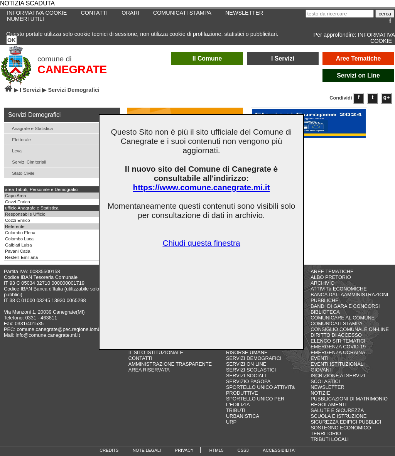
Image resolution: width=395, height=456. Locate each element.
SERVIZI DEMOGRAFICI (253, 358)
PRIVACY (184, 450)
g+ (386, 97)
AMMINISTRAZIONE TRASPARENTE (170, 364)
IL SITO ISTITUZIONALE (155, 352)
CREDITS (109, 450)
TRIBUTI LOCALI (330, 439)
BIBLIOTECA (325, 312)
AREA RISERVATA (149, 370)
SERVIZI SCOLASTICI (251, 370)
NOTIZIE (320, 393)
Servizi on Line (358, 75)
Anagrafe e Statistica (29, 128)
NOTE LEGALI (147, 450)
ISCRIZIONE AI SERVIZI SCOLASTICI (338, 378)
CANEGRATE (72, 69)
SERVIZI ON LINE (246, 364)
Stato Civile (20, 172)
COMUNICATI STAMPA (182, 13)
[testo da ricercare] (340, 14)
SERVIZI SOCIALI (246, 375)
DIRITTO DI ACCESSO (336, 335)
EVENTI (319, 358)
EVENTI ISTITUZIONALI (338, 364)
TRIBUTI (235, 410)
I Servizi (282, 58)
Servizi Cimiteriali (26, 161)
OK (11, 40)
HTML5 (216, 450)
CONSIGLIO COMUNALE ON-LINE (350, 329)
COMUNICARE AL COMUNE (343, 318)
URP (231, 422)
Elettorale (18, 139)
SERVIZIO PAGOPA (248, 381)
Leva (14, 150)
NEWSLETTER (244, 13)
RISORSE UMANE (246, 352)
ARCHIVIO (322, 283)
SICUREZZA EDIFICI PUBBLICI (346, 422)
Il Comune (207, 58)
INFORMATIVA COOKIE (376, 38)
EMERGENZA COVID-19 (338, 347)
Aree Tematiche (358, 58)
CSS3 (243, 450)
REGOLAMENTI (328, 404)
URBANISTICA (242, 416)
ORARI (130, 13)
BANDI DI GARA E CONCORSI (345, 306)
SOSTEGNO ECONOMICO (341, 428)
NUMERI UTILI (25, 19)
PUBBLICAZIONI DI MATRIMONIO (349, 399)
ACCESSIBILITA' (279, 450)
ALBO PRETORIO (331, 277)
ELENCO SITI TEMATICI (338, 341)
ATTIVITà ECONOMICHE (339, 289)
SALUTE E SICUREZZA (337, 410)
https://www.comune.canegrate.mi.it (201, 187)
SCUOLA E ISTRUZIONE (338, 416)
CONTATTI (94, 13)
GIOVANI (321, 370)
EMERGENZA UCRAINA (338, 352)
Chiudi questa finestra (201, 242)
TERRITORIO (326, 433)
